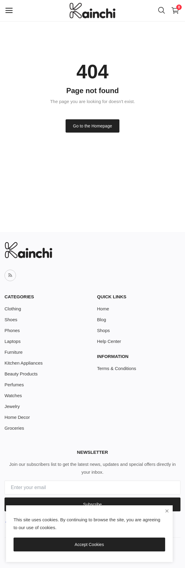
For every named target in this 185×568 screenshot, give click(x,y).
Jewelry (12, 406)
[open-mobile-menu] (9, 10)
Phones (12, 330)
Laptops (12, 341)
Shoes (11, 319)
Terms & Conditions (116, 368)
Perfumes (14, 384)
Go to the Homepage (92, 126)
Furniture (14, 352)
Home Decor (17, 417)
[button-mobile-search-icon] (161, 10)
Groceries (14, 428)
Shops (103, 330)
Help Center (109, 341)
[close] (167, 511)
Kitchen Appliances (24, 363)
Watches (13, 395)
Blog (101, 319)
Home (103, 308)
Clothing (13, 308)
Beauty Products (21, 373)
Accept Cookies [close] (89, 544)
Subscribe (92, 504)
